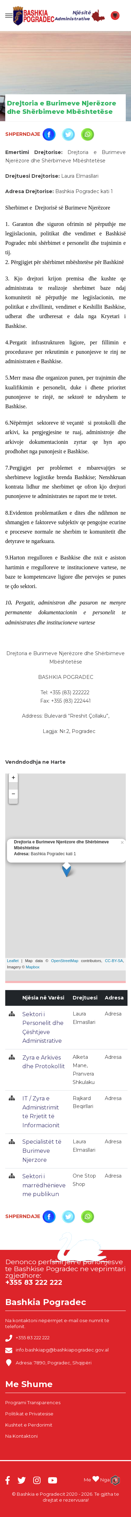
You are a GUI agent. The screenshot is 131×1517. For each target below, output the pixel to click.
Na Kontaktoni (21, 1436)
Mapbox (32, 967)
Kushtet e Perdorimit (28, 1425)
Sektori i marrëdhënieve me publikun (44, 1185)
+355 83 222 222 (27, 1338)
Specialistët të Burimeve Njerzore (41, 1150)
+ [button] (13, 778)
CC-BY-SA (114, 961)
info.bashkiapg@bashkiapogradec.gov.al (57, 1350)
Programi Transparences (32, 1402)
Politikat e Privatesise (29, 1413)
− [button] (13, 794)
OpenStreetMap (64, 961)
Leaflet (13, 961)
